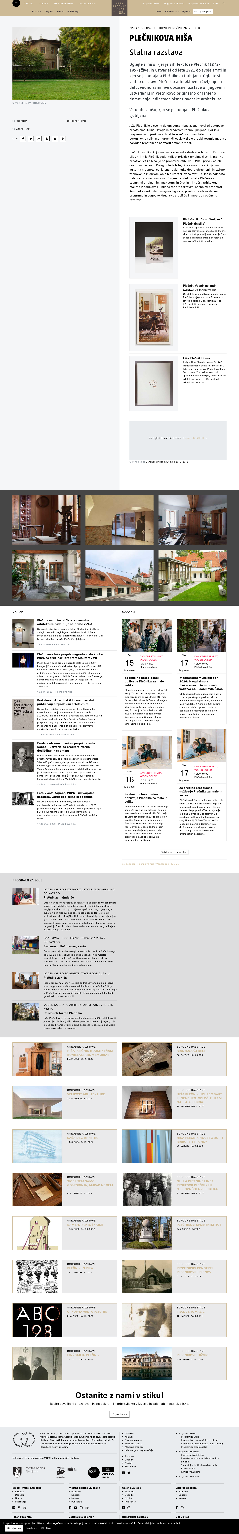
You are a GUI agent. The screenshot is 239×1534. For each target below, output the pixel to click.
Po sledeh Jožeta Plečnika (63, 1013)
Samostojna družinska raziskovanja (199, 1465)
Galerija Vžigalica (186, 1488)
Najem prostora (87, 3)
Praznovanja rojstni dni (192, 1455)
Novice (60, 11)
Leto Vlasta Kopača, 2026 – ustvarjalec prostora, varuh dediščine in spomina (65, 795)
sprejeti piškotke (195, 438)
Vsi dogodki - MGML (167, 863)
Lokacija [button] (19, 120)
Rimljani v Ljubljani (190, 1471)
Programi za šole (150, 3)
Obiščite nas (172, 11)
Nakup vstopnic (202, 11)
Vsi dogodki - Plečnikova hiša (138, 863)
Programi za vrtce (190, 1436)
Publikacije (73, 11)
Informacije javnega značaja (139, 1450)
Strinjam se (14, 1528)
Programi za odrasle (198, 3)
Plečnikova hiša (55, 978)
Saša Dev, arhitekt (83, 1138)
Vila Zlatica (182, 1517)
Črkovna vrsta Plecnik (87, 1312)
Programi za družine (174, 3)
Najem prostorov (133, 1440)
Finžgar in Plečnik (83, 1355)
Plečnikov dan (188, 1468)
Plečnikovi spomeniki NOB (199, 1225)
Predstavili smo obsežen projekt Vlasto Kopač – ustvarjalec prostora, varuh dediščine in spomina (66, 746)
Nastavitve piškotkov (38, 1528)
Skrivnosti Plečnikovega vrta (65, 946)
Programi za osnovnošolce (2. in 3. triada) (202, 1443)
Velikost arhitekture (86, 1094)
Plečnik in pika (80, 1268)
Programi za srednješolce (194, 1446)
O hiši (159, 11)
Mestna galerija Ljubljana (84, 1488)
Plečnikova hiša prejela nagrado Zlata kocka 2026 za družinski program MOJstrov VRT (70, 656)
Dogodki (49, 11)
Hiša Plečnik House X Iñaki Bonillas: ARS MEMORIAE (90, 1053)
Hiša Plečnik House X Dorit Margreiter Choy (200, 1139)
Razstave (36, 11)
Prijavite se (119, 1414)
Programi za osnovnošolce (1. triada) (199, 1440)
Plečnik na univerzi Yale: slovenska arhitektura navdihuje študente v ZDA (65, 622)
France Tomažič (191, 1312)
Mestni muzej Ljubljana (26, 1488)
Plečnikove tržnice (194, 1355)
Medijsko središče (63, 3)
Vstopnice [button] (21, 129)
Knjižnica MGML (133, 1443)
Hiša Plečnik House (197, 358)
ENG (215, 3)
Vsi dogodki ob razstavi (174, 852)
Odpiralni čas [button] (75, 120)
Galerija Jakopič (132, 1488)
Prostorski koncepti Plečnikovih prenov (195, 1270)
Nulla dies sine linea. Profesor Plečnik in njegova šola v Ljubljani (198, 1185)
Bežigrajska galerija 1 (82, 1517)
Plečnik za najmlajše (59, 897)
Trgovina (186, 11)
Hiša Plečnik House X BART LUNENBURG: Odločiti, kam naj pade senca (199, 1098)
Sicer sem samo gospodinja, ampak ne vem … (90, 1185)
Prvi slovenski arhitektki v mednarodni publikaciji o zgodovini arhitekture (65, 702)
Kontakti (44, 3)
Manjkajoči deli (191, 1051)
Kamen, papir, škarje (85, 1225)
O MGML (28, 3)
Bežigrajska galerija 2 (135, 1517)
